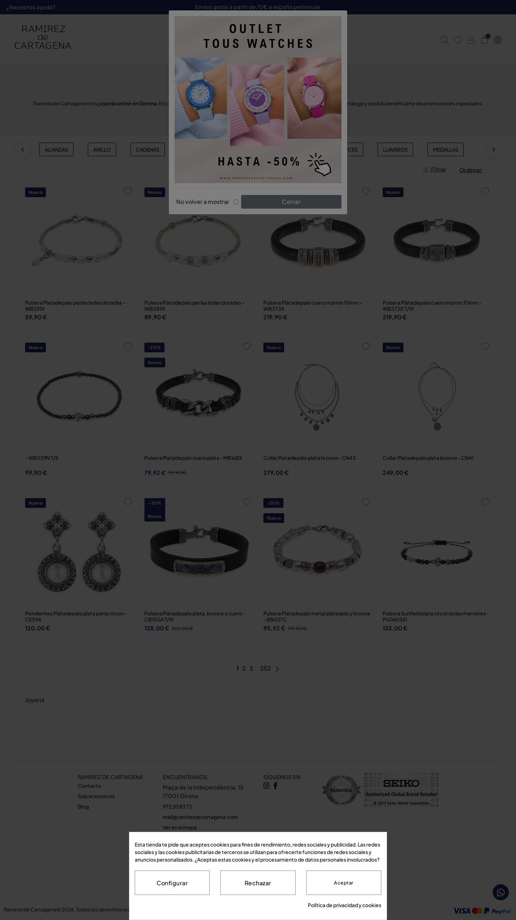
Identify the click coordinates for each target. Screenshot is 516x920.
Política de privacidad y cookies (344, 905)
